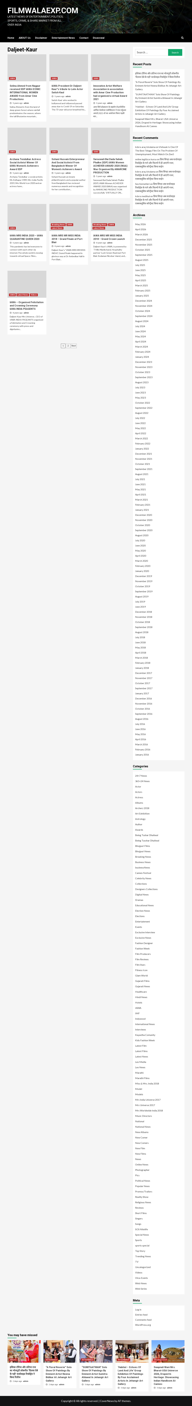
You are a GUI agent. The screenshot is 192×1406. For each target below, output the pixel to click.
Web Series (141, 1288)
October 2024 (142, 310)
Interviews (140, 1029)
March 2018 (141, 657)
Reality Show (141, 1196)
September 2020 (143, 530)
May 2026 (140, 224)
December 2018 (143, 611)
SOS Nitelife (141, 1229)
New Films (140, 1153)
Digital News (142, 894)
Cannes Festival (143, 872)
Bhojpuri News (142, 851)
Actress (139, 797)
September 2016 (143, 713)
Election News (142, 910)
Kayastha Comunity (145, 1034)
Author (138, 824)
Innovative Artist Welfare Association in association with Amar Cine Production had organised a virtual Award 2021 (110, 92)
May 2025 (140, 275)
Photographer (142, 1169)
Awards (139, 829)
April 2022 (140, 433)
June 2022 (140, 423)
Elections (140, 916)
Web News (141, 1283)
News (138, 1159)
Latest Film (141, 1045)
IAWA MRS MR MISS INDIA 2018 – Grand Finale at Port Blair (67, 239)
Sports (138, 1240)
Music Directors (143, 1115)
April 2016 (140, 739)
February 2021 (142, 504)
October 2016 (142, 708)
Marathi (139, 1072)
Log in (138, 1309)
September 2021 (143, 469)
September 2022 (143, 407)
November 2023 (143, 367)
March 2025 (141, 285)
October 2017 (142, 683)
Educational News (144, 905)
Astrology (140, 818)
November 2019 (143, 581)
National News (143, 1126)
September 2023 (143, 377)
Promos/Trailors (143, 1191)
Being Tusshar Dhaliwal (147, 840)
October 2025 (142, 249)
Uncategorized (143, 1267)
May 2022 (140, 428)
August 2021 (141, 474)
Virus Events (141, 1277)
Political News (142, 1180)
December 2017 (143, 673)
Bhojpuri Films (142, 845)
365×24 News (142, 781)
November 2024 (143, 305)
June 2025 (140, 270)
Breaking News (58, 225)
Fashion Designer (144, 943)
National (139, 1121)
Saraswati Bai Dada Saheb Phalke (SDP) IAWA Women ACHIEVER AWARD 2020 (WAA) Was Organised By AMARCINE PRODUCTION (110, 166)
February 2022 (142, 443)
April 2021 (140, 494)
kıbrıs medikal (142, 196)
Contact (83, 37)
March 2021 (141, 499)
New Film (140, 1148)
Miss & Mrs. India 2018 (147, 1083)
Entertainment (142, 921)
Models (139, 1094)
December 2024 (143, 300)
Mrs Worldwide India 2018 (149, 1110)
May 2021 (140, 489)
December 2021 (143, 453)
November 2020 (143, 520)
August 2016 (141, 718)
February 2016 (142, 749)
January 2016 (142, 754)
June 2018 (140, 642)
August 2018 (141, 632)
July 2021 (140, 479)
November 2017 (143, 678)
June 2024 (140, 331)
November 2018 (143, 616)
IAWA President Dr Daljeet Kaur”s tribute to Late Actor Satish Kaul (67, 89)
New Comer (141, 1137)
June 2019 (140, 606)
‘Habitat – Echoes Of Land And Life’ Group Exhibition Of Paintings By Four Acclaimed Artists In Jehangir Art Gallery (157, 110)
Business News (143, 862)
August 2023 (141, 382)
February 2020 (142, 565)
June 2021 (140, 484)
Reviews (139, 1207)
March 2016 (141, 744)
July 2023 (140, 387)
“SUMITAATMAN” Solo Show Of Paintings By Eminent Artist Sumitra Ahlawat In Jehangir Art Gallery (158, 98)
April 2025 (140, 280)
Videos (34, 295)
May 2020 (140, 550)
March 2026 (141, 234)
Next (74, 346)
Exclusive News (143, 937)
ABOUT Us (25, 37)
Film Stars (140, 964)
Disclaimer (41, 37)
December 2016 (143, 698)
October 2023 (142, 372)
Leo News (140, 1067)
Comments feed (143, 1319)
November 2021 (143, 458)
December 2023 (143, 361)
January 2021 (142, 509)
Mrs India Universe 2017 (147, 1099)
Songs (138, 1223)
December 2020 (143, 514)
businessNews (142, 867)
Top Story (140, 1250)
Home (11, 37)
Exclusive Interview (145, 932)
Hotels (138, 1002)
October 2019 (142, 586)
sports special (142, 1245)
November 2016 (143, 703)
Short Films (141, 1213)
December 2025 (143, 239)
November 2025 (143, 244)
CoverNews (107, 1401)
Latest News (57, 228)
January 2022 (142, 448)
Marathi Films (142, 1078)
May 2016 (140, 734)
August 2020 (141, 535)
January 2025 (142, 295)
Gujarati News (142, 986)
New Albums (141, 1132)
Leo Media (140, 1061)
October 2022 (142, 402)
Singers (139, 1218)
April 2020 (140, 555)
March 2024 (141, 346)
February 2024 (142, 351)
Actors (138, 791)
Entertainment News (63, 37)
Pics (137, 1175)
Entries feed (141, 1314)
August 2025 (141, 259)
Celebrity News (143, 878)
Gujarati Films (142, 980)
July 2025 (140, 265)
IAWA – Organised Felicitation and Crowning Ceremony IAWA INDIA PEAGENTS (27, 305)
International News (145, 1024)
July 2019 (140, 601)
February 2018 (142, 662)
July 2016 (140, 723)
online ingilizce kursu (145, 159)
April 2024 (140, 341)
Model (138, 1088)
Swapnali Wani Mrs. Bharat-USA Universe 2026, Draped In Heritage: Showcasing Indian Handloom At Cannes (158, 122)
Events (138, 926)
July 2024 (140, 326)
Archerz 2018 (142, 808)
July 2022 (140, 418)
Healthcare (141, 991)
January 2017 (142, 693)
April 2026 (140, 229)
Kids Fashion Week (145, 1040)
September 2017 (143, 688)
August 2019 (141, 596)
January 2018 (142, 667)
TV (136, 1261)
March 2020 (141, 560)
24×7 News (141, 775)
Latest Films (141, 1051)
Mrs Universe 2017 (145, 1105)
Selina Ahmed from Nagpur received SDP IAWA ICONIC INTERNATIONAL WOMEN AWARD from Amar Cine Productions (25, 92)
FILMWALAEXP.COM (43, 10)
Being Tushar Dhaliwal (146, 835)
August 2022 (141, 412)
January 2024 (142, 356)
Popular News (142, 1186)
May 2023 (140, 397)
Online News (141, 1164)
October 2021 (142, 463)
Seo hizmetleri (142, 183)
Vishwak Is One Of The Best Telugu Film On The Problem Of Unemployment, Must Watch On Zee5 (156, 150)
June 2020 (140, 545)
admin (26, 103)
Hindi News (141, 997)
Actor (138, 786)
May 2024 (140, 336)
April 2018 (140, 652)
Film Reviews (142, 959)
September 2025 (143, 254)
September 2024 (143, 316)
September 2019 (143, 591)
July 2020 (140, 540)
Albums (139, 802)
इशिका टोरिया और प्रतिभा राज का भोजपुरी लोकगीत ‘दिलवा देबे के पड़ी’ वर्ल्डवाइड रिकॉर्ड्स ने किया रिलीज (157, 75)
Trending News (143, 1256)
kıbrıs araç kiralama (145, 146)
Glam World (141, 975)
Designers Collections (146, 889)
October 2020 (142, 525)
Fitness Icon (141, 970)
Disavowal (98, 37)
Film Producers (143, 953)
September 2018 (143, 627)
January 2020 (142, 571)
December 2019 (143, 576)
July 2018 (140, 637)
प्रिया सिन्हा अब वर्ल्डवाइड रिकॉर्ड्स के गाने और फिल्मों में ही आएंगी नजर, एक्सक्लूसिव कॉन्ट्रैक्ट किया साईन (158, 163)
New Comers (142, 1142)
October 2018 (142, 622)
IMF (137, 1013)
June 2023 (140, 392)
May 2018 (140, 647)
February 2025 (142, 290)
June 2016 (140, 729)
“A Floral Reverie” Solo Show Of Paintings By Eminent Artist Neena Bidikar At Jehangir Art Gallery (158, 86)
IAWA (12, 78)
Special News (142, 1234)
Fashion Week (142, 948)
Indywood (140, 1018)
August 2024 (141, 321)
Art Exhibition (142, 813)
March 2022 (141, 438)
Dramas (139, 899)
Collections (141, 883)
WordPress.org (143, 1324)
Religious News (143, 1202)
